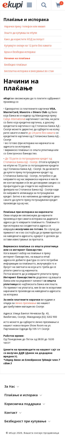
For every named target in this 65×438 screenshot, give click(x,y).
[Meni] (29, 5)
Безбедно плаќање (15, 64)
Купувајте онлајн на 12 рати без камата (27, 45)
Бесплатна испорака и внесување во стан (29, 71)
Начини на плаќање (17, 58)
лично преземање (26, 303)
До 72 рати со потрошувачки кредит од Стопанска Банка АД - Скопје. (27, 160)
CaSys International (14, 119)
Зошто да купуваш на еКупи (20, 32)
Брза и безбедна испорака (19, 52)
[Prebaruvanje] (44, 5)
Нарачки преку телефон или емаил (24, 26)
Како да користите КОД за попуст (24, 39)
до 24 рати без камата (41, 132)
